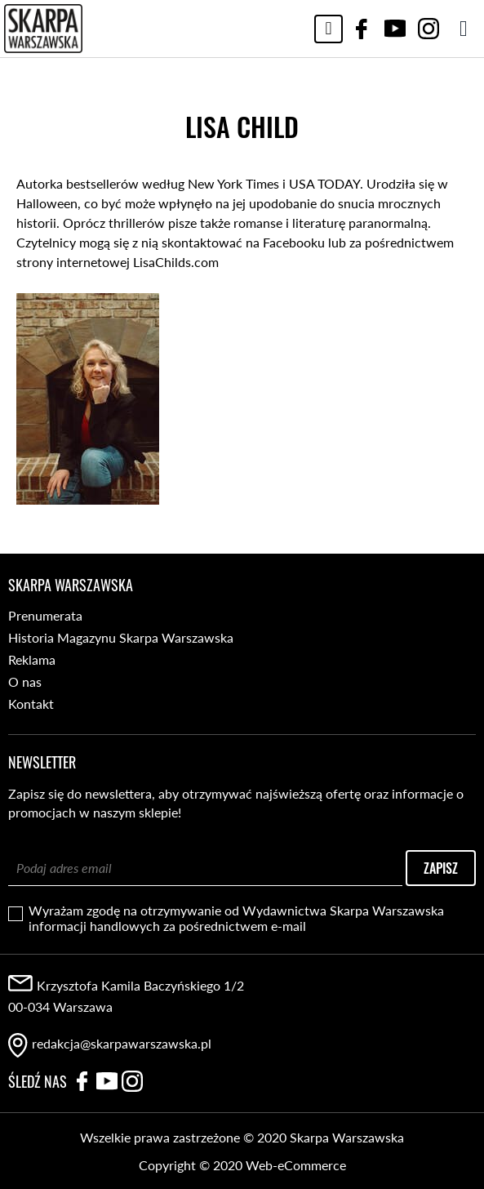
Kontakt (31, 703)
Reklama (32, 659)
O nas (25, 681)
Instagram (428, 28)
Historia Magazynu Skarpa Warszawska (120, 637)
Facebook (361, 28)
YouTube (395, 28)
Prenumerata (45, 615)
